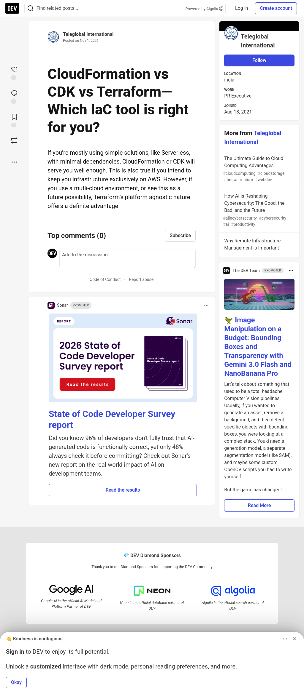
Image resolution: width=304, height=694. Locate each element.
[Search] (31, 8)
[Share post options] (14, 162)
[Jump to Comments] (14, 96)
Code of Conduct (105, 279)
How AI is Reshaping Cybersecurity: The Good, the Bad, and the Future (258, 210)
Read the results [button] (123, 490)
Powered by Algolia (205, 9)
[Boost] (14, 140)
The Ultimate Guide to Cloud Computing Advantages (258, 169)
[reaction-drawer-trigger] (14, 72)
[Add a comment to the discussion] (127, 258)
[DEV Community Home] (12, 8)
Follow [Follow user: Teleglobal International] (259, 60)
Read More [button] (259, 505)
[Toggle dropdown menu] (206, 305)
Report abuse (141, 279)
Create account (276, 8)
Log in (241, 8)
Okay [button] (16, 682)
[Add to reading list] (14, 120)
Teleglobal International (88, 34)
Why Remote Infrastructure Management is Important (258, 245)
